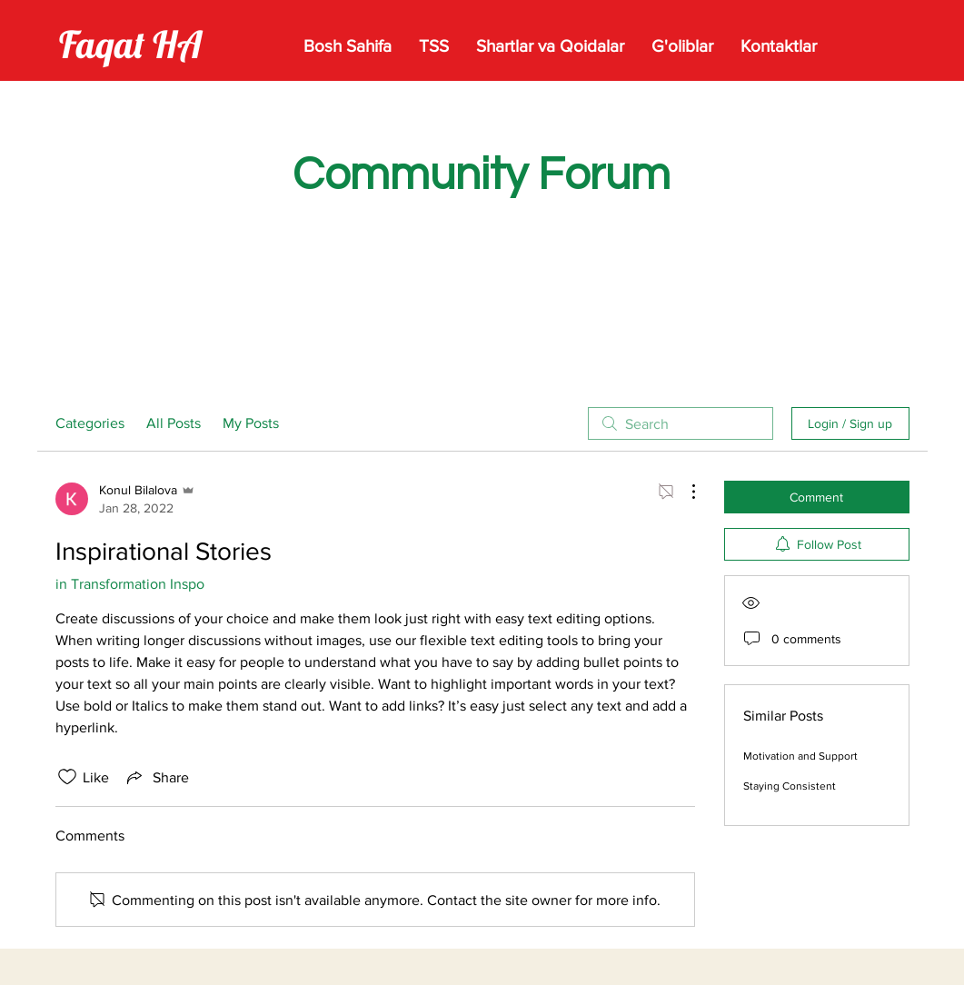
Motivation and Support (800, 756)
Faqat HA (130, 44)
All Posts (173, 423)
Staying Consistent (789, 786)
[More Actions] (684, 491)
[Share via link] (156, 777)
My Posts (251, 423)
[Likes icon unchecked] (67, 777)
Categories (89, 423)
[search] (680, 423)
